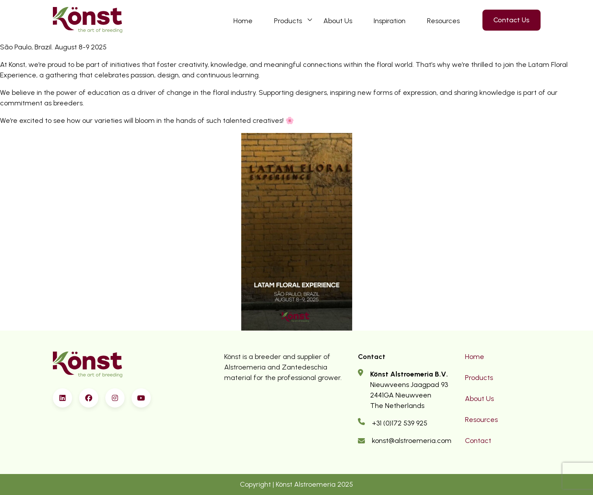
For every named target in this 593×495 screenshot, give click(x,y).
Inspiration (390, 21)
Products (288, 21)
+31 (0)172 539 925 (399, 423)
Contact (478, 440)
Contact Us (511, 20)
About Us (337, 21)
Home (243, 21)
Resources (443, 21)
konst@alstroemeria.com (411, 440)
